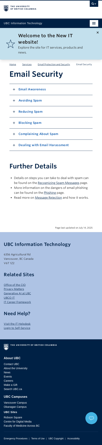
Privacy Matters (14, 289)
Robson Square (13, 417)
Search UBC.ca (13, 389)
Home (12, 64)
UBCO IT (9, 297)
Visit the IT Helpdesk (17, 323)
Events (8, 376)
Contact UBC (11, 364)
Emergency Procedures (15, 438)
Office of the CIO (15, 284)
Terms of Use (38, 438)
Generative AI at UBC (17, 293)
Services (27, 64)
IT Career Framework (17, 302)
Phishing (50, 193)
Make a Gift (10, 384)
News (7, 372)
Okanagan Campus (15, 406)
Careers (8, 380)
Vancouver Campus (15, 402)
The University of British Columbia (37, 8)
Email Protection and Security (54, 64)
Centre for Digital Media (18, 421)
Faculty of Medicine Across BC (22, 425)
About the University (15, 368)
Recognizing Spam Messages (58, 183)
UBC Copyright (55, 438)
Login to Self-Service (17, 327)
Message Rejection (48, 197)
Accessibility (73, 438)
